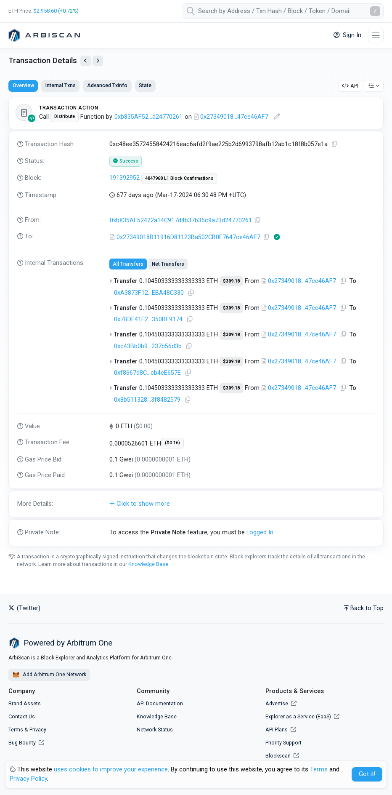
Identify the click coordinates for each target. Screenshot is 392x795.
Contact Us (21, 716)
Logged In (259, 532)
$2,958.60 (45, 11)
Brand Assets (24, 703)
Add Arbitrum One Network (49, 675)
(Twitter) (24, 608)
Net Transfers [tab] (168, 264)
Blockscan (282, 755)
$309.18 (231, 281)
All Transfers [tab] (128, 264)
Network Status (155, 729)
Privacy (37, 729)
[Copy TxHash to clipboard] (335, 144)
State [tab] (145, 85)
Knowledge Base (148, 564)
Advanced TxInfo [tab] (107, 85)
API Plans (280, 729)
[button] (196, 504)
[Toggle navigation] (376, 35)
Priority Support (283, 742)
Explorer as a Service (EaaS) (302, 716)
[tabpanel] (196, 321)
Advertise (281, 703)
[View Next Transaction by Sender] (98, 61)
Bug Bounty (22, 742)
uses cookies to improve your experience (111, 769)
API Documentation (160, 703)
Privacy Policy (28, 778)
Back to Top (364, 608)
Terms (15, 729)
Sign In (347, 35)
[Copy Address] (258, 220)
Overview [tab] (23, 85)
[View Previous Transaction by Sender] (85, 61)
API (350, 86)
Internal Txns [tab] (60, 85)
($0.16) (172, 443)
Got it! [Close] (367, 774)
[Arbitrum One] (44, 35)
